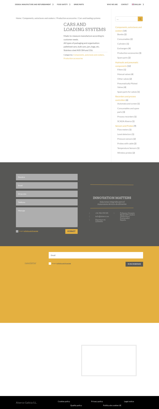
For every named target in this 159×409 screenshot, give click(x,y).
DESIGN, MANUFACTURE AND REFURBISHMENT (33, 4)
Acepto (27, 231)
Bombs (120, 34)
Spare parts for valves (127, 91)
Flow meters (123, 129)
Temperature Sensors (127, 148)
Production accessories (67, 18)
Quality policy (76, 405)
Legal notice (129, 401)
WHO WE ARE (112, 4)
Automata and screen (127, 103)
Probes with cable (125, 143)
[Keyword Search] (126, 19)
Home (18, 18)
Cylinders (121, 43)
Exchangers (122, 48)
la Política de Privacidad (31, 231)
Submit (71, 231)
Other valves (123, 79)
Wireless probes (124, 152)
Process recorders (125, 116)
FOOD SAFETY (62, 4)
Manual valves (123, 74)
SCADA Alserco (124, 121)
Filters (120, 69)
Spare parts (122, 57)
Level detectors (124, 134)
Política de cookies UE (112, 405)
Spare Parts (79, 4)
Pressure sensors (125, 139)
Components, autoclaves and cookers (39, 18)
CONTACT (124, 4)
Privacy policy (97, 401)
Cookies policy (64, 401)
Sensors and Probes (124, 126)
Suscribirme (134, 264)
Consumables (123, 39)
